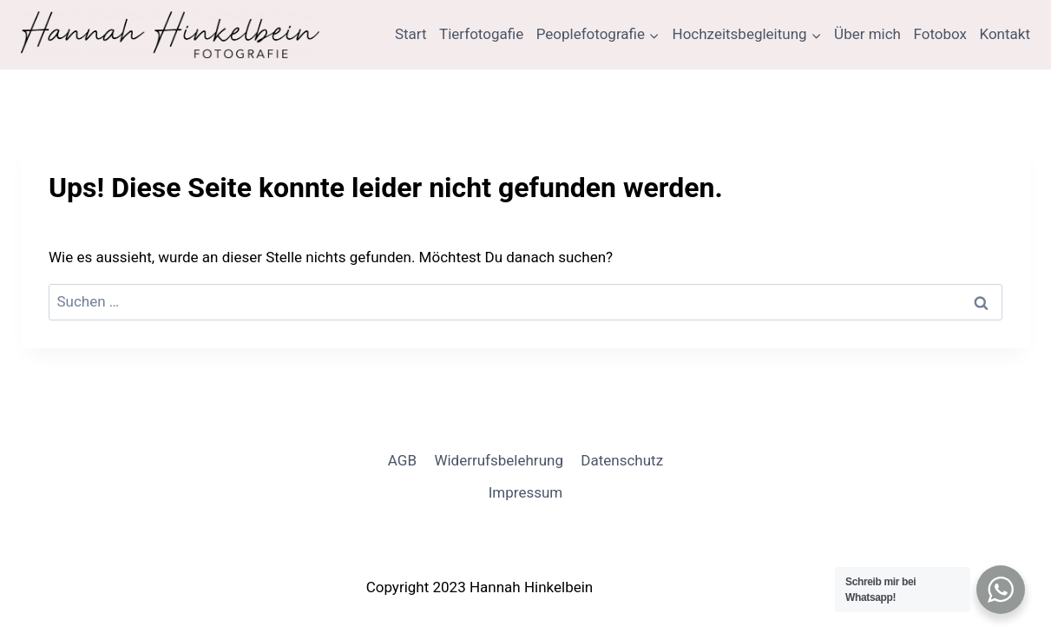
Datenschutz (622, 460)
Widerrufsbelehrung (498, 460)
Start (411, 34)
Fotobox (940, 34)
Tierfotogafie (481, 34)
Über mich (867, 34)
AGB (402, 460)
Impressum (526, 492)
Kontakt (1004, 34)
